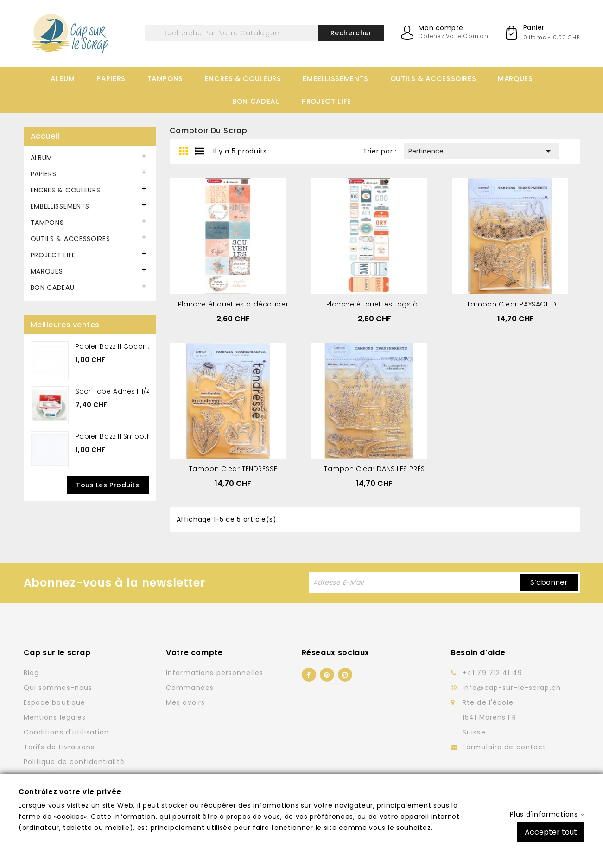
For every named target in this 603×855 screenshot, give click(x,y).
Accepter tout (551, 831)
